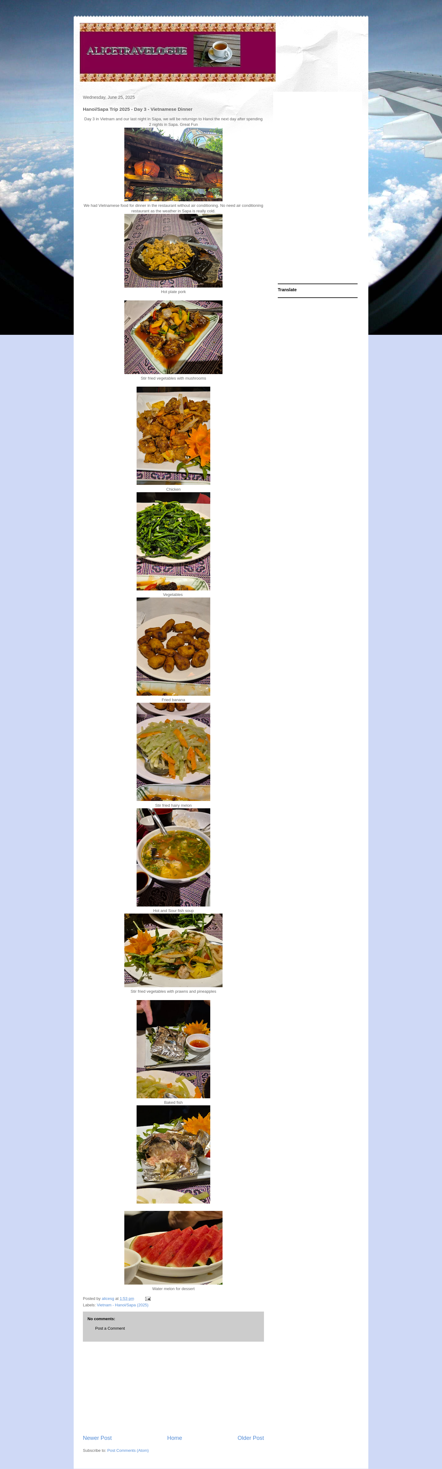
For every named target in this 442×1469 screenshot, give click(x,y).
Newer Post (97, 1438)
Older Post (251, 1438)
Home (174, 1438)
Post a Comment (110, 1328)
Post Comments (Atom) (128, 1450)
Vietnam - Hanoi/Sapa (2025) (123, 1305)
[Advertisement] (173, 1388)
